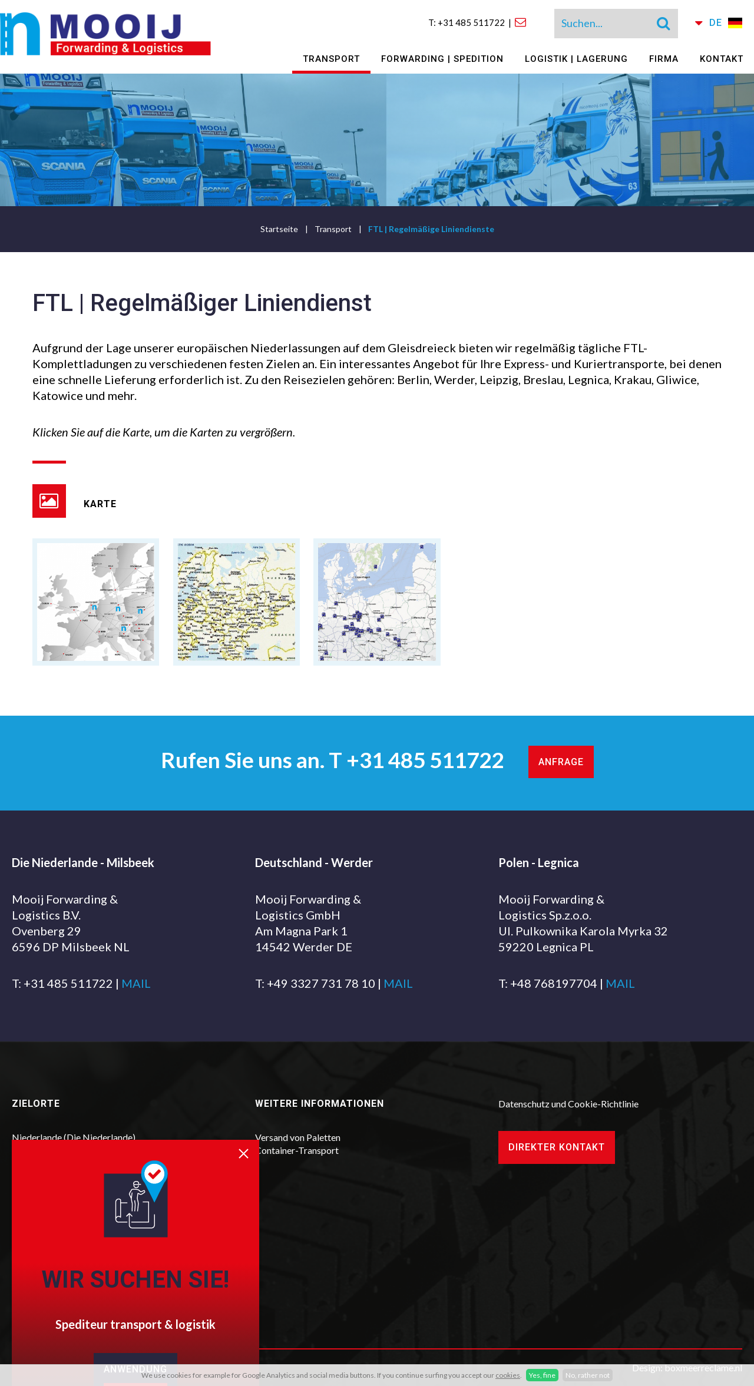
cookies (507, 1375)
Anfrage (561, 762)
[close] (249, 1160)
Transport (331, 59)
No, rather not (588, 1375)
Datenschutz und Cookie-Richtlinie (568, 1103)
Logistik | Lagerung (576, 59)
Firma (664, 59)
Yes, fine (542, 1375)
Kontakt (721, 59)
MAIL (136, 983)
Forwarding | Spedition (442, 59)
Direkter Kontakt (556, 1147)
